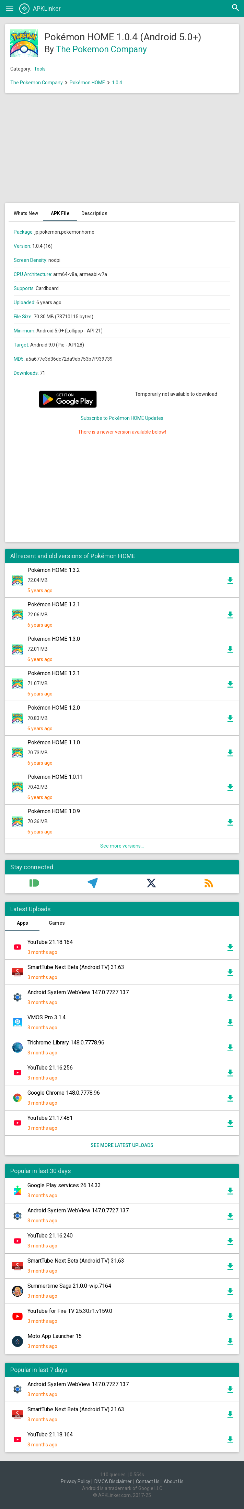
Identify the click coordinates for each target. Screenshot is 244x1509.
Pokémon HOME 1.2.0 (53, 707)
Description (94, 213)
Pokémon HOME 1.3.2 (53, 570)
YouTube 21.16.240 (50, 1235)
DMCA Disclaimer (113, 1481)
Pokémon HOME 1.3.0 (53, 639)
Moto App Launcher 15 (54, 1336)
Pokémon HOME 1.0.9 (53, 811)
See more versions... (122, 846)
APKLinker (40, 8)
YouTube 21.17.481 (50, 1118)
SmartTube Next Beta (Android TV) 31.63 (75, 967)
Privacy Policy (75, 1481)
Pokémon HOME (87, 82)
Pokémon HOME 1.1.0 (53, 742)
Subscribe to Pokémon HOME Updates (122, 418)
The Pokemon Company (101, 49)
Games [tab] (57, 923)
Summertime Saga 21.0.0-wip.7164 (69, 1286)
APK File (60, 213)
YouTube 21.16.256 (50, 1067)
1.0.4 (117, 82)
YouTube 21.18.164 (50, 942)
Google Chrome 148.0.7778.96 (63, 1093)
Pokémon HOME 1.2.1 (53, 673)
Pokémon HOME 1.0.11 (55, 777)
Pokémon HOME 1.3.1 (53, 604)
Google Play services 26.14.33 (64, 1185)
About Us (174, 1481)
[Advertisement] (122, 151)
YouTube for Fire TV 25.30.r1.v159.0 (69, 1311)
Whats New (26, 213)
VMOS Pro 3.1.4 (46, 1017)
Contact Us (148, 1481)
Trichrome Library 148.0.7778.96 (65, 1042)
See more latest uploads (122, 1145)
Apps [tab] (22, 923)
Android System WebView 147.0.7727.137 (78, 992)
